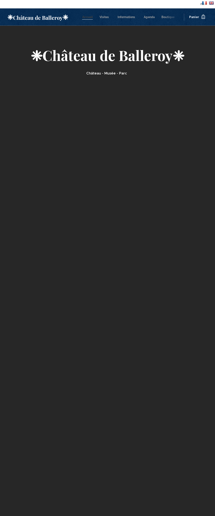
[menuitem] (89, 17)
